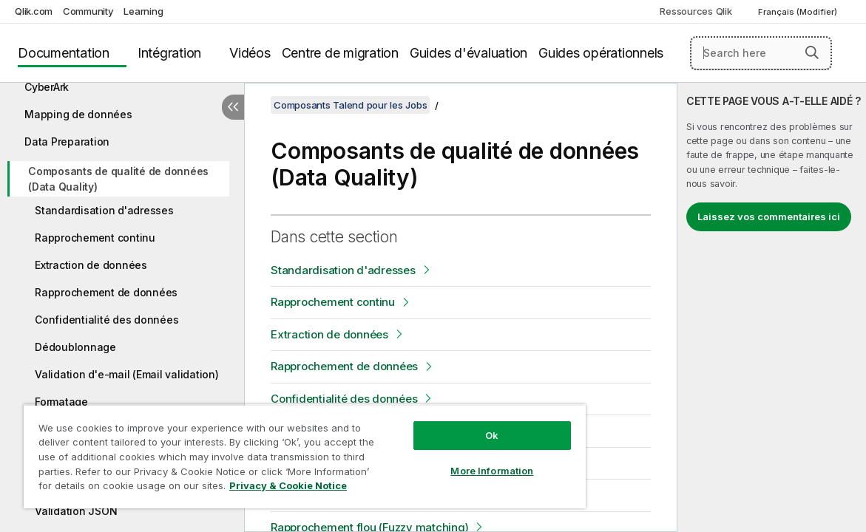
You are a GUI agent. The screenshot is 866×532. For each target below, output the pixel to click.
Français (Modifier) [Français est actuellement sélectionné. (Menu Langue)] (798, 12)
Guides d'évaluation (468, 53)
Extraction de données (91, 265)
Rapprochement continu (95, 237)
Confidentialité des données (106, 319)
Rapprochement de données (106, 292)
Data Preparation (66, 141)
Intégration (169, 53)
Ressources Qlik (695, 11)
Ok (441, 424)
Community (88, 11)
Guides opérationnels (600, 53)
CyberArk (46, 87)
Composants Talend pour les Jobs (350, 105)
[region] (275, 450)
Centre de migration (340, 53)
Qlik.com (34, 11)
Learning (143, 11)
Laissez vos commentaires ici (768, 216)
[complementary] (771, 307)
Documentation (63, 53)
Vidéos (250, 53)
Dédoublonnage (75, 347)
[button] (812, 52)
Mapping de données (78, 114)
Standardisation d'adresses (104, 210)
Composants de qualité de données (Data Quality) (118, 179)
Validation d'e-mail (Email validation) (127, 374)
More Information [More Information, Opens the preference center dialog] (441, 460)
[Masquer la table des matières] (233, 107)
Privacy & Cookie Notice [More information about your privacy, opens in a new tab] (143, 488)
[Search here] (761, 53)
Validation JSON (76, 511)
